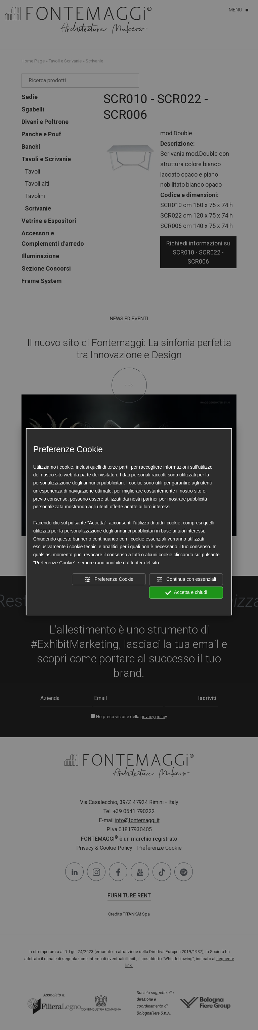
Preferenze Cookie (108, 579)
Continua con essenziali (186, 579)
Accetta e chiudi (186, 593)
